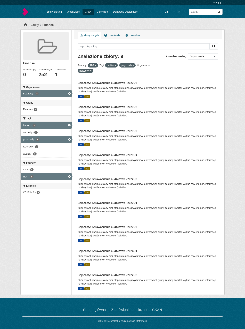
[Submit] (218, 12)
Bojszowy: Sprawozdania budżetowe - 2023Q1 (107, 202)
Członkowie (112, 35)
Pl (179, 11)
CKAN (157, 310)
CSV (87, 97)
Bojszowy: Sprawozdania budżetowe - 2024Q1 (107, 251)
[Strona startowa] (25, 25)
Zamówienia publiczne (129, 310)
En (166, 11)
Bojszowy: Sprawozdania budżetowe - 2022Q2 (107, 275)
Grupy (88, 11)
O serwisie (102, 11)
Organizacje (73, 11)
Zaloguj (217, 2)
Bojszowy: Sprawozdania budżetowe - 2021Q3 (107, 131)
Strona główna (94, 310)
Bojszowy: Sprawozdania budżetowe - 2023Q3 (107, 227)
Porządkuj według (176, 56)
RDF (81, 97)
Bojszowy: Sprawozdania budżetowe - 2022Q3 (107, 179)
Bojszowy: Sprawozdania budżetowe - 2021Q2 (107, 107)
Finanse (48, 25)
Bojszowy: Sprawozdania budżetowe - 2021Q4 (107, 155)
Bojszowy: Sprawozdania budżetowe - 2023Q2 (107, 82)
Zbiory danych (54, 11)
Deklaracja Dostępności (125, 11)
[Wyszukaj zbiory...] (206, 12)
